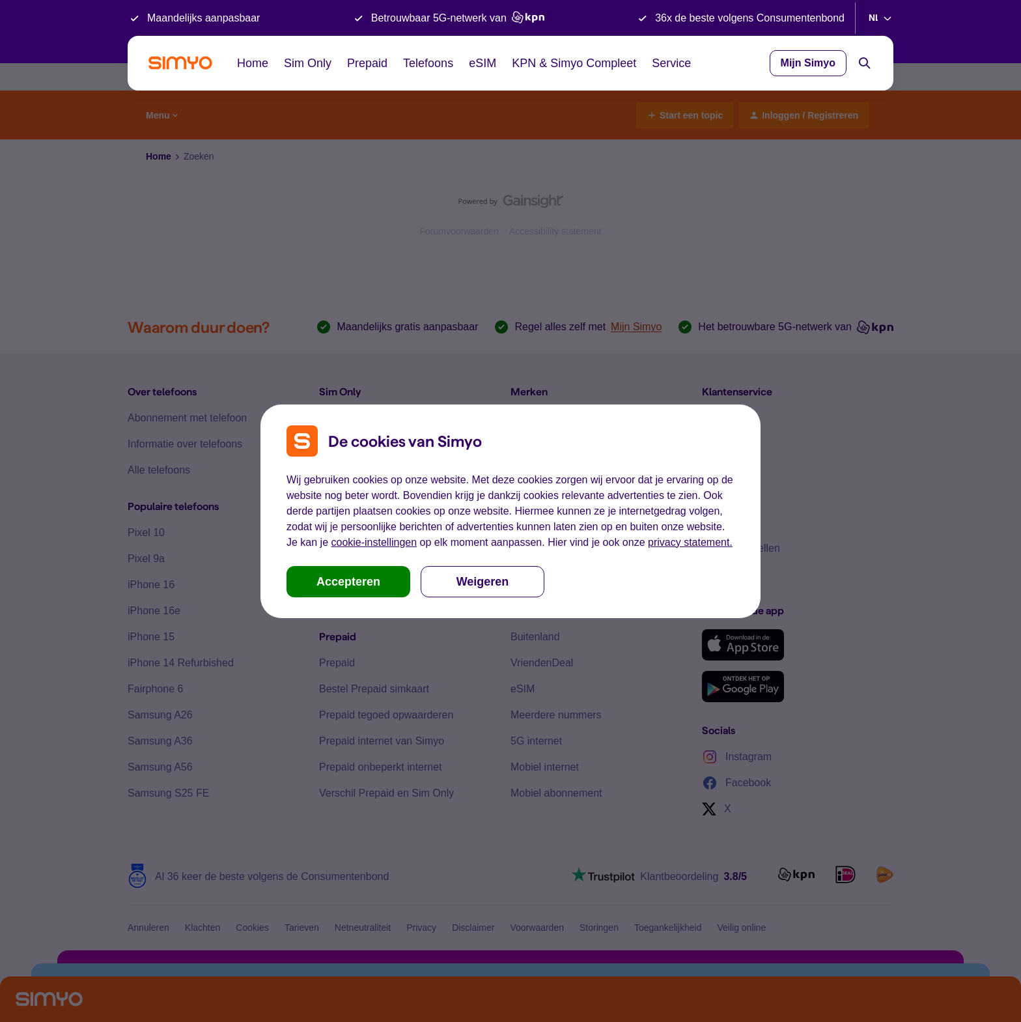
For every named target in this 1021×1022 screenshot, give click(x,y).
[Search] (865, 63)
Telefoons (428, 63)
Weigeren (482, 581)
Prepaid (367, 63)
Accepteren (348, 581)
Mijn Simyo (808, 62)
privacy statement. (690, 542)
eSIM (482, 63)
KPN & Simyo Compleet (574, 63)
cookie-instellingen (374, 542)
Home (252, 63)
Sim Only (307, 63)
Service (671, 63)
